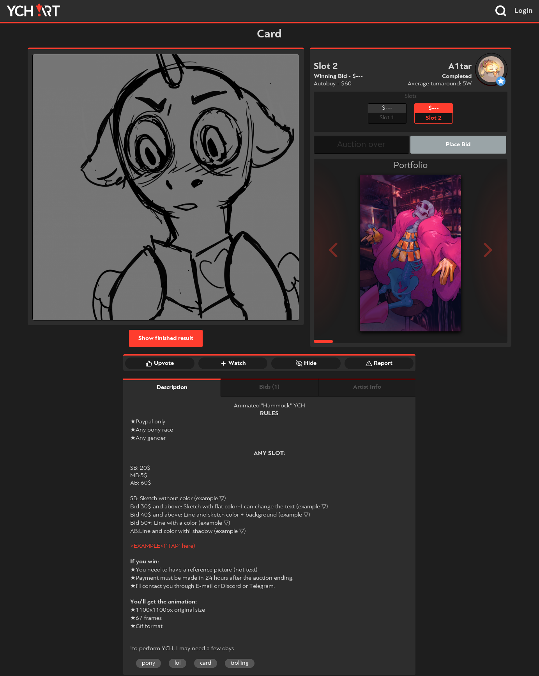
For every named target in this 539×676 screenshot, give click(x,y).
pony (148, 663)
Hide (306, 363)
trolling (240, 663)
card (205, 663)
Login (523, 11)
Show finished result (165, 338)
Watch (233, 363)
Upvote (160, 363)
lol (177, 663)
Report (379, 363)
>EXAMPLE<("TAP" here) (162, 546)
